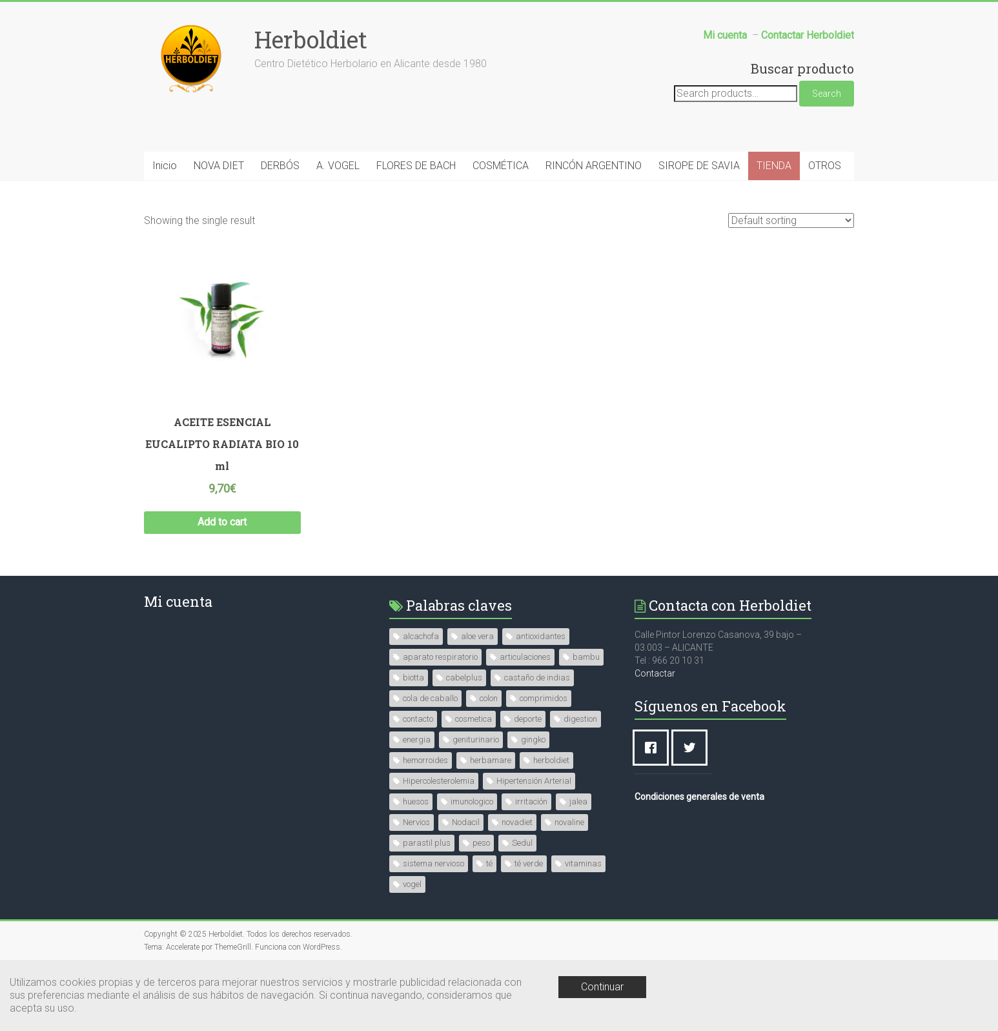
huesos (416, 801)
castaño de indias (537, 677)
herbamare (490, 760)
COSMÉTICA (501, 165)
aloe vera (477, 636)
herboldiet (551, 760)
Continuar (602, 987)
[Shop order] (791, 220)
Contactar (655, 673)
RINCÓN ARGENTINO (593, 165)
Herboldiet (310, 39)
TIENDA (774, 165)
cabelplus (464, 677)
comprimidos (543, 698)
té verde (528, 863)
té (489, 863)
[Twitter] (692, 747)
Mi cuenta (178, 601)
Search (826, 93)
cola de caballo (430, 698)
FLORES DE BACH (416, 165)
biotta (413, 677)
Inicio (164, 165)
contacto (418, 719)
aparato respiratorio (440, 657)
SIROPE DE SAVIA (699, 165)
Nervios (416, 822)
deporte (528, 719)
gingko (533, 739)
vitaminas (583, 863)
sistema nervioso (433, 863)
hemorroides (425, 760)
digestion (580, 719)
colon (489, 698)
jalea (578, 801)
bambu (586, 657)
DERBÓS (280, 165)
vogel (412, 884)
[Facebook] (654, 747)
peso (481, 843)
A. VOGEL (338, 165)
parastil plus (427, 843)
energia (417, 739)
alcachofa (421, 636)
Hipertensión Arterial (533, 781)
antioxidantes (540, 636)
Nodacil (466, 822)
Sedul (522, 843)
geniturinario (476, 739)
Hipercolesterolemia (438, 781)
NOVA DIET (219, 165)
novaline (569, 822)
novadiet (517, 822)
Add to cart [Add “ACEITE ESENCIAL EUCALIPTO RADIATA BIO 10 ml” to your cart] (222, 522)
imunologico (472, 801)
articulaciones (525, 657)
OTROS (824, 165)
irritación (531, 801)
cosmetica (473, 719)
